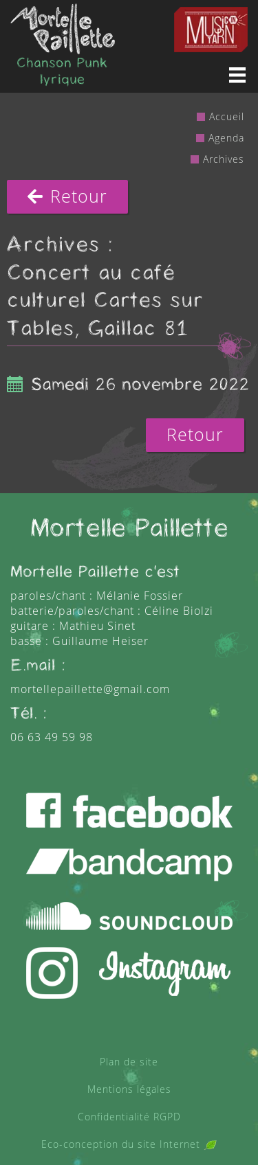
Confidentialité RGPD (129, 1116)
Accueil (226, 116)
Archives (223, 159)
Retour (67, 196)
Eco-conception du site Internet (129, 1144)
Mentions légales (129, 1089)
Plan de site (129, 1061)
